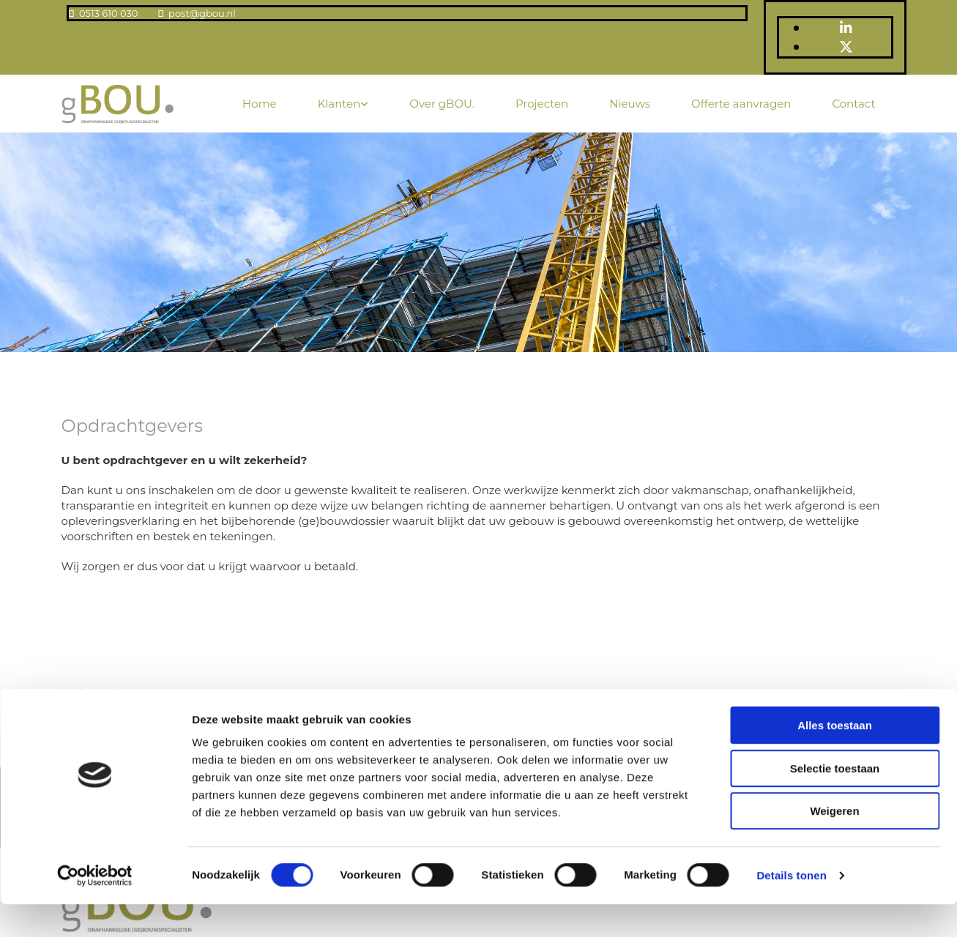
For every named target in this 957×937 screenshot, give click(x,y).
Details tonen (791, 908)
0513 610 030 (108, 13)
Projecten (541, 104)
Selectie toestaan (835, 801)
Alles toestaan (834, 758)
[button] (99, 692)
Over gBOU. (441, 104)
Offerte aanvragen (741, 104)
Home (259, 104)
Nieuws (629, 104)
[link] (343, 103)
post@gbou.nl (202, 13)
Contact (853, 104)
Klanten (339, 104)
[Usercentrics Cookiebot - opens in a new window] (95, 908)
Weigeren (834, 843)
